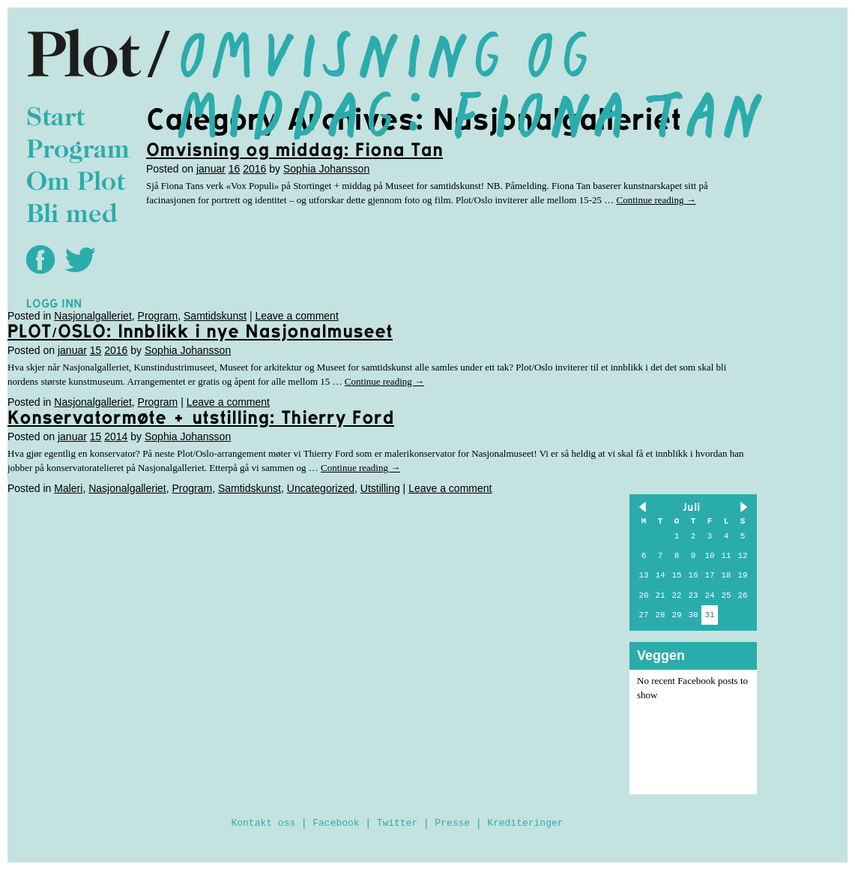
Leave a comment (297, 316)
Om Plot (75, 183)
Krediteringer (525, 823)
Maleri (68, 488)
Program (78, 151)
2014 (115, 436)
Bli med (72, 215)
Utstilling (380, 488)
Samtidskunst (215, 316)
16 (235, 169)
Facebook (335, 823)
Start (55, 119)
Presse (452, 823)
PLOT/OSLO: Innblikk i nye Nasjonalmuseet (200, 330)
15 (96, 350)
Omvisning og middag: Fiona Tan (294, 149)
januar (211, 169)
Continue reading (655, 200)
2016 (254, 169)
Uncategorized (320, 488)
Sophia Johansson (326, 169)
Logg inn (54, 303)
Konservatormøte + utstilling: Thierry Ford (200, 417)
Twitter (397, 823)
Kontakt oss (263, 823)
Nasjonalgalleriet (93, 316)
